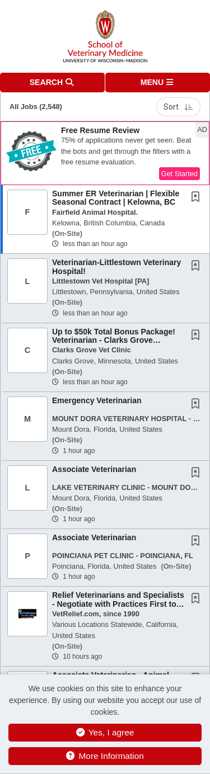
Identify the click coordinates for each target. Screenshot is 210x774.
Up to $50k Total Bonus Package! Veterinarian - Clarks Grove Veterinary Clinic (113, 340)
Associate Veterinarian (94, 469)
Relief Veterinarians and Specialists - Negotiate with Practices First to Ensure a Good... (118, 604)
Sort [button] (178, 106)
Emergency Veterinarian (97, 400)
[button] (158, 82)
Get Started (179, 173)
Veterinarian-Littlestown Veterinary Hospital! (116, 266)
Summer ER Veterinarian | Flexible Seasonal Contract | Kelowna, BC (115, 197)
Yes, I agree (105, 732)
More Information (105, 756)
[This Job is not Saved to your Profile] (197, 198)
